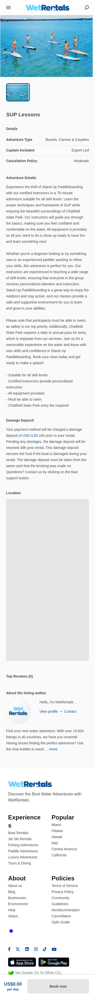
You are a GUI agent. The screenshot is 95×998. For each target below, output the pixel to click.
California (59, 855)
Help (11, 910)
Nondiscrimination (66, 910)
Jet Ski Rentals (20, 839)
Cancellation (61, 916)
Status (13, 916)
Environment (18, 904)
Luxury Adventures (22, 857)
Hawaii (57, 837)
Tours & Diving (19, 863)
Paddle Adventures (23, 851)
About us (15, 886)
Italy (55, 843)
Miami (56, 825)
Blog (11, 892)
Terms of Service (65, 886)
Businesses (17, 898)
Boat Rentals (18, 833)
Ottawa (57, 831)
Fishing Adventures (23, 845)
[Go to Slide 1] (18, 92)
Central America (64, 849)
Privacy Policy (63, 892)
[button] (47, 46)
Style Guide (61, 922)
